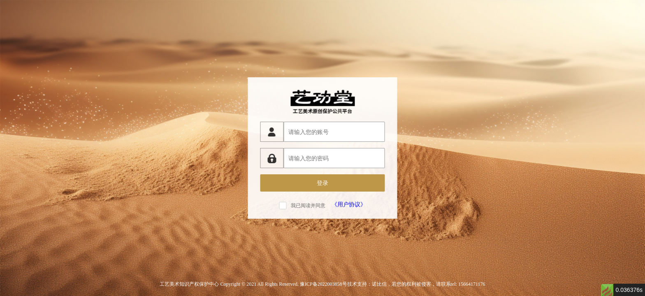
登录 (322, 183)
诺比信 (379, 284)
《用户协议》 (349, 204)
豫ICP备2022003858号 (323, 284)
